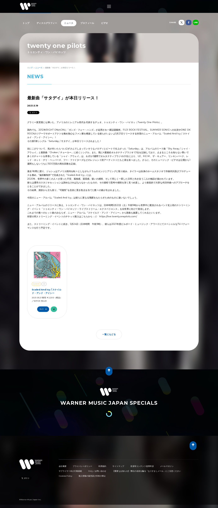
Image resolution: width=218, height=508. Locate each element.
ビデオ (104, 23)
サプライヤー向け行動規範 (70, 471)
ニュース (68, 23)
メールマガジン (167, 466)
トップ (26, 23)
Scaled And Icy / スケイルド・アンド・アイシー (46, 291)
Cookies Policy (65, 476)
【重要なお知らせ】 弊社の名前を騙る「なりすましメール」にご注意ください (147, 471)
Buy (44, 309)
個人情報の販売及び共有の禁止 (92, 476)
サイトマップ (118, 466)
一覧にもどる (109, 334)
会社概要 (62, 466)
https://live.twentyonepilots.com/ (118, 216)
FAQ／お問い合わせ (97, 471)
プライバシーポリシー (82, 466)
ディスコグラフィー (47, 23)
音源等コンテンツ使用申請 (142, 466)
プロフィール (87, 23)
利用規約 (102, 466)
